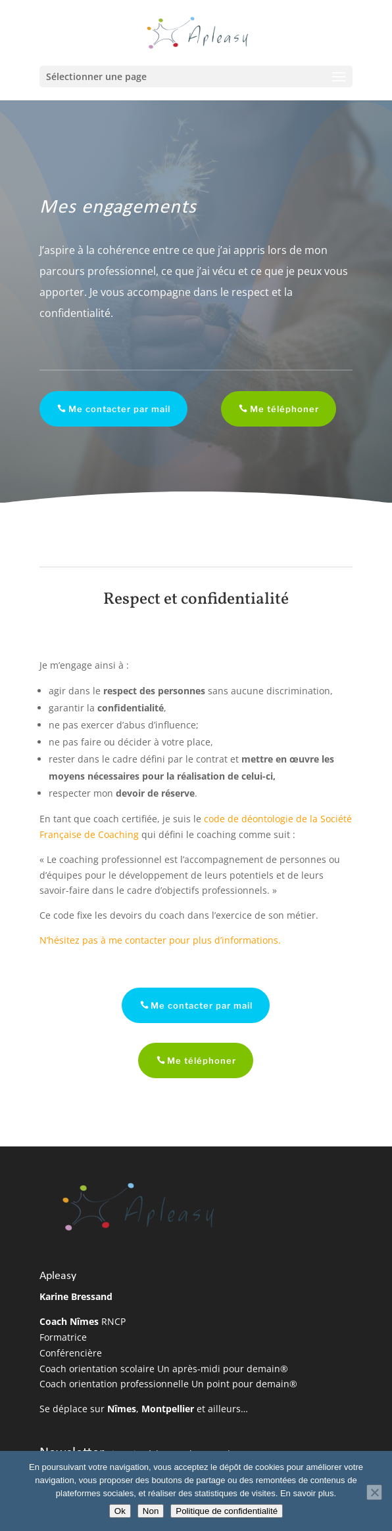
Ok (120, 1511)
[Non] (374, 1492)
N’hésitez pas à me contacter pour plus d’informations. (160, 940)
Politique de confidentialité (227, 1511)
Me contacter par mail (110, 409)
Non (151, 1511)
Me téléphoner (275, 409)
